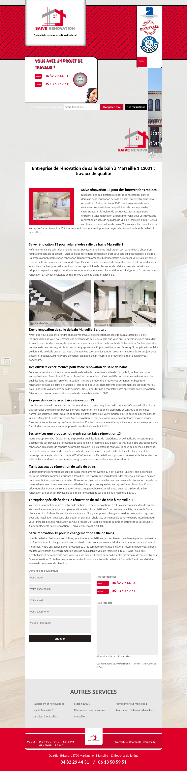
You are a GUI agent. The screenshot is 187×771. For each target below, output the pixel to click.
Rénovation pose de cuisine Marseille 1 (89, 713)
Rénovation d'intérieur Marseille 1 (135, 710)
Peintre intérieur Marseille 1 (131, 703)
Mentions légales (52, 745)
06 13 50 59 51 (124, 590)
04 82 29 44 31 (124, 582)
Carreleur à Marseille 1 (46, 716)
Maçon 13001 (82, 703)
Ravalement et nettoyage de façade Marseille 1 (49, 707)
